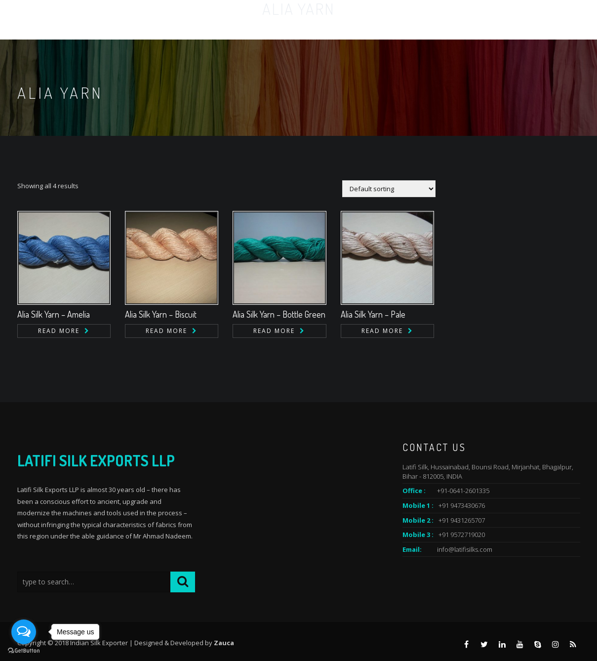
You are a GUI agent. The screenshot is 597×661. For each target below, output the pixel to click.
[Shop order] (389, 188)
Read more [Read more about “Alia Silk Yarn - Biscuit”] (166, 331)
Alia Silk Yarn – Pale (373, 314)
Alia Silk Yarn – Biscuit (161, 314)
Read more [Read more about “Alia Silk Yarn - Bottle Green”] (274, 331)
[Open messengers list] (23, 632)
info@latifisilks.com (464, 549)
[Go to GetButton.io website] (24, 651)
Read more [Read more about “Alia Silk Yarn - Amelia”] (59, 331)
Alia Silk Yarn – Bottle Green (279, 314)
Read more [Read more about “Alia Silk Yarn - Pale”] (382, 331)
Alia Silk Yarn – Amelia (53, 314)
